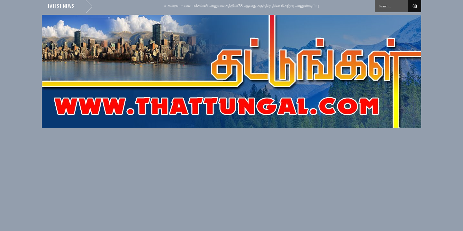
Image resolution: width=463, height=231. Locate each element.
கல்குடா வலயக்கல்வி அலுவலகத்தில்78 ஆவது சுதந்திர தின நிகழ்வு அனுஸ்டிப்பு (242, 5)
